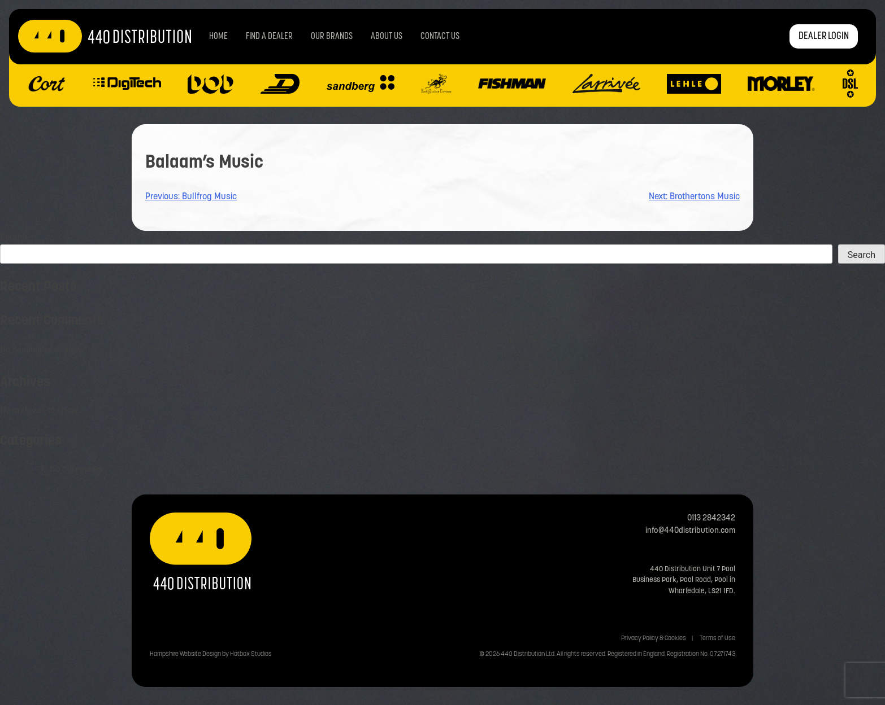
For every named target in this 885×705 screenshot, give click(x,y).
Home (218, 36)
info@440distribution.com (690, 531)
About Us (386, 36)
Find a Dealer (269, 36)
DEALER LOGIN (824, 36)
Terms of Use (717, 639)
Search (13, 237)
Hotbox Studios (251, 654)
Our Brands (332, 36)
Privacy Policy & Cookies (653, 639)
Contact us (439, 36)
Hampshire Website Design (185, 654)
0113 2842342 (711, 518)
